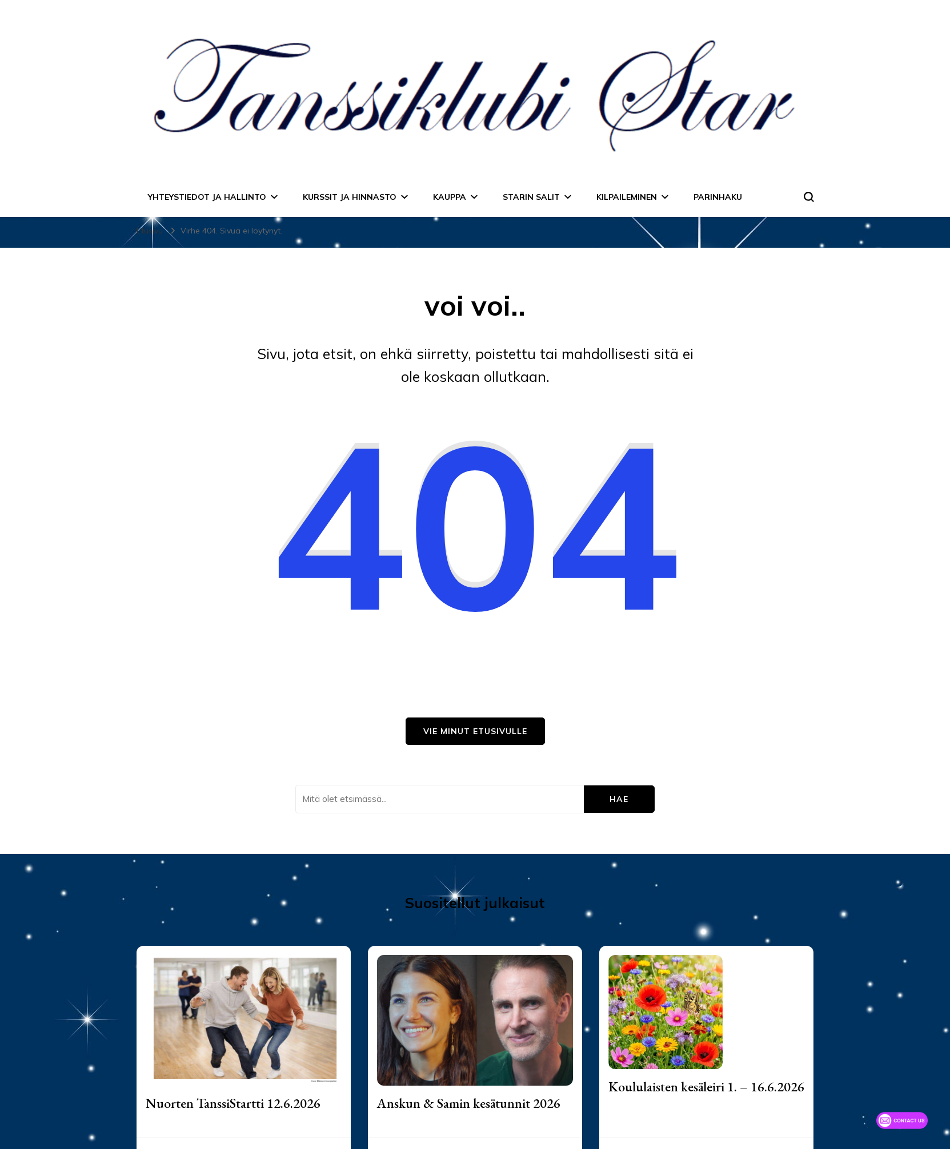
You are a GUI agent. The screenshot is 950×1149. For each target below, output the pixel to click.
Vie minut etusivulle (475, 731)
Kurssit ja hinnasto (349, 197)
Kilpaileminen (626, 197)
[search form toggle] (809, 197)
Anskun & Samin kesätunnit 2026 (468, 1103)
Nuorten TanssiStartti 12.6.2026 (233, 1103)
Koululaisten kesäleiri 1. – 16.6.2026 (706, 1086)
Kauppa (449, 197)
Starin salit (531, 197)
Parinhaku (718, 197)
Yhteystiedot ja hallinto (207, 197)
